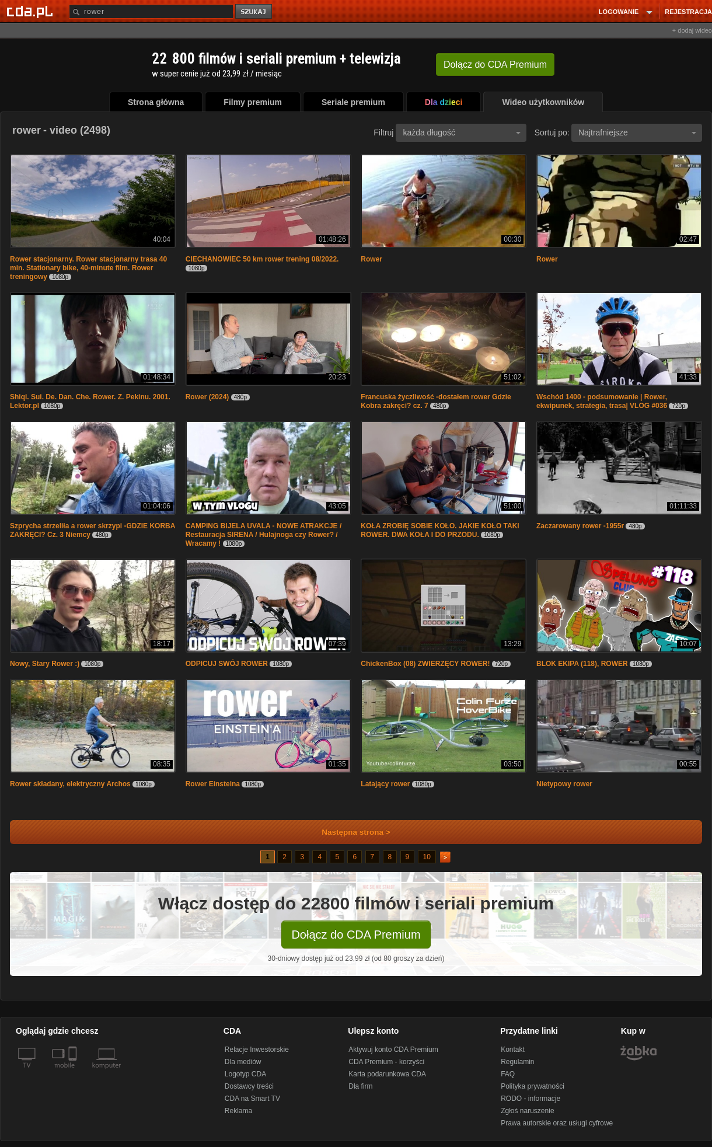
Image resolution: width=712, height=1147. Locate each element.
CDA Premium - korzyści (386, 1062)
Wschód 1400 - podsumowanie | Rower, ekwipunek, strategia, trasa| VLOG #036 (601, 401)
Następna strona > (348, 832)
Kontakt (513, 1049)
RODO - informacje (530, 1098)
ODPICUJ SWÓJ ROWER (228, 664)
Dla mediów (243, 1062)
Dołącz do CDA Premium (355, 934)
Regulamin (517, 1062)
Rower (371, 259)
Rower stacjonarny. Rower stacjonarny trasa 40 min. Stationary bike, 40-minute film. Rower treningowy (88, 268)
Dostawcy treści (249, 1086)
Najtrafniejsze (637, 132)
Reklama (238, 1111)
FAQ (508, 1074)
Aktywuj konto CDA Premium (393, 1049)
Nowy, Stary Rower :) (44, 664)
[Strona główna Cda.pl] (31, 11)
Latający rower (385, 784)
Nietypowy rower (564, 784)
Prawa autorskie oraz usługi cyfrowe (557, 1123)
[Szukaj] (151, 11)
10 (427, 857)
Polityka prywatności (532, 1086)
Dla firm (360, 1086)
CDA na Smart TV (252, 1098)
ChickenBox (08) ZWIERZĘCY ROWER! (425, 664)
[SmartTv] (73, 1072)
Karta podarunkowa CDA (387, 1074)
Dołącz (495, 64)
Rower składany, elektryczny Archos (70, 784)
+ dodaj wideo (692, 30)
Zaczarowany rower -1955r (580, 526)
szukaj (254, 12)
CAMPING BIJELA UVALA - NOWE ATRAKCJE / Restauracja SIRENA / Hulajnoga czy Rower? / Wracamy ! (264, 535)
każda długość (462, 132)
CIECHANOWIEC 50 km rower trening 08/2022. (262, 259)
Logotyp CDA (245, 1074)
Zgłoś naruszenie (527, 1111)
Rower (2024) (207, 397)
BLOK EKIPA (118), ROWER (582, 664)
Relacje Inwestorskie (257, 1049)
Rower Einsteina (213, 784)
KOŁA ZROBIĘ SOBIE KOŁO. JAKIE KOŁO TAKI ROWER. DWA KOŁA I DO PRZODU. (440, 530)
